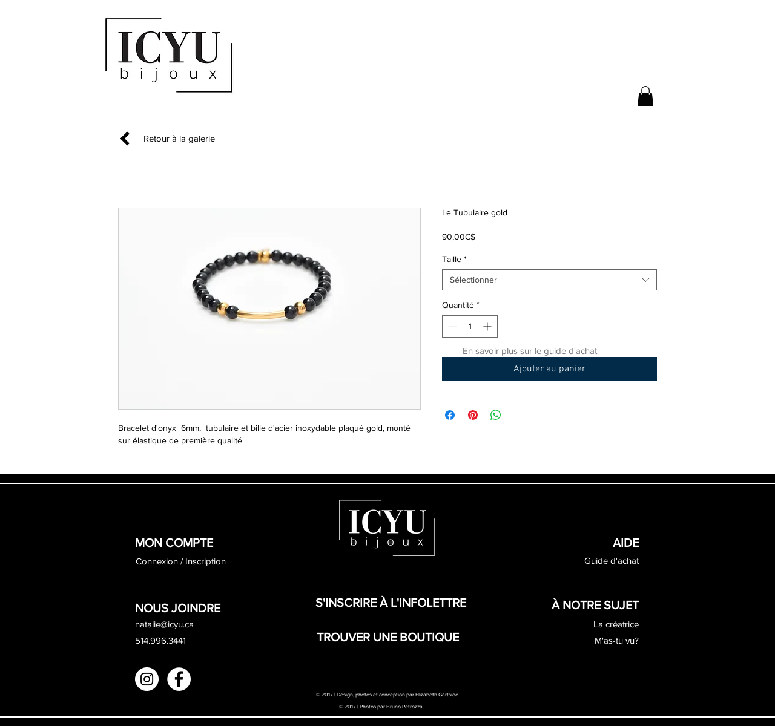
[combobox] (549, 279)
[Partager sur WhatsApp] (496, 415)
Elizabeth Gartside (437, 694)
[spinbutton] (470, 326)
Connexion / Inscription (181, 561)
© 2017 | (349, 706)
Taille (454, 259)
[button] (645, 96)
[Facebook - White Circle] (179, 679)
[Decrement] (451, 326)
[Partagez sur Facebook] (450, 415)
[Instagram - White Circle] (147, 679)
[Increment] (488, 326)
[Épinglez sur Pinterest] (473, 415)
